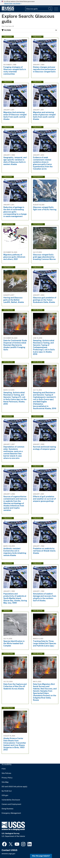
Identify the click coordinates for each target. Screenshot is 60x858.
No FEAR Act (7, 791)
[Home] (8, 11)
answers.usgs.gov (8, 854)
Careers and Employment (11, 804)
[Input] (38, 9)
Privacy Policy (7, 778)
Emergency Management (11, 813)
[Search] (50, 9)
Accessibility (7, 764)
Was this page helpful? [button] (41, 856)
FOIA (4, 769)
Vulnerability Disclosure (11, 800)
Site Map (5, 782)
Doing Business (7, 809)
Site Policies (6, 773)
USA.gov (5, 795)
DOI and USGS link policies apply (14, 787)
